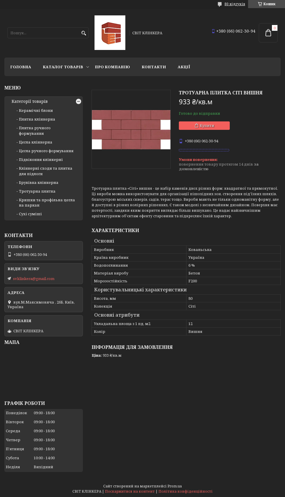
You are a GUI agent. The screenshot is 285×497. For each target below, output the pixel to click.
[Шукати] (84, 33)
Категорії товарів (30, 101)
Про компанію (112, 66)
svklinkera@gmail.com (33, 278)
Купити (207, 125)
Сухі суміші (30, 213)
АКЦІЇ (184, 66)
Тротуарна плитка (37, 191)
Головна (20, 66)
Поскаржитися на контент (130, 491)
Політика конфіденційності (185, 491)
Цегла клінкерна (35, 142)
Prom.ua (175, 486)
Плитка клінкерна (37, 119)
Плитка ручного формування (35, 130)
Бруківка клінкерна (38, 182)
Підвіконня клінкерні (41, 159)
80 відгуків (235, 3)
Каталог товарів (63, 66)
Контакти (154, 66)
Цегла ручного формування (46, 150)
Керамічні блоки (36, 110)
